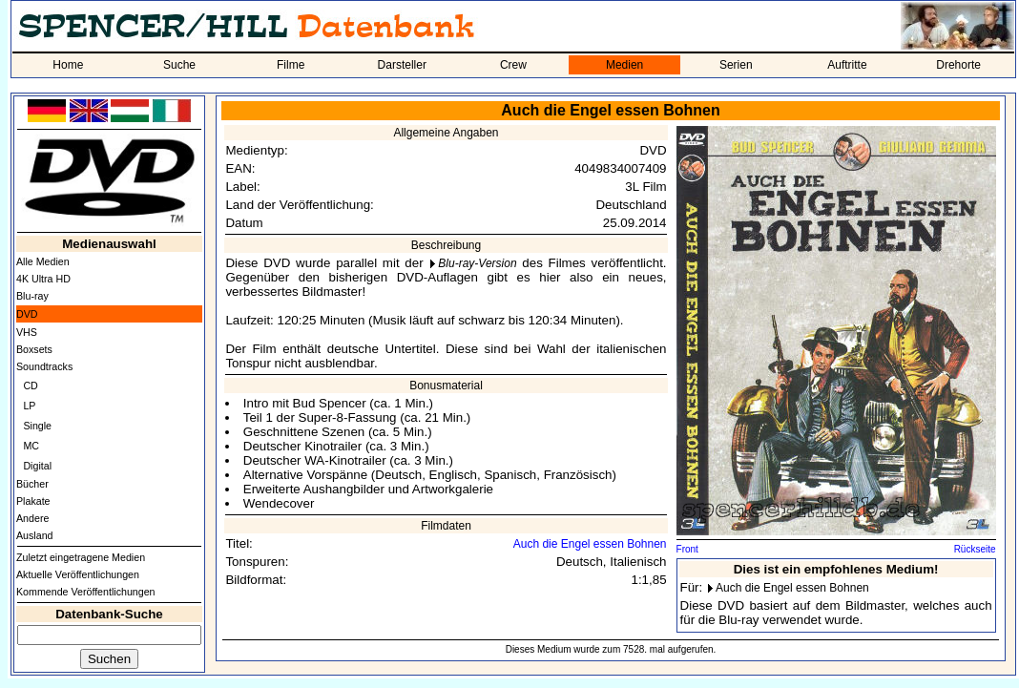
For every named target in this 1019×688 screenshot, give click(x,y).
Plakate (33, 501)
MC (31, 445)
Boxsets (34, 349)
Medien (624, 65)
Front (687, 549)
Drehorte (958, 65)
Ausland (34, 535)
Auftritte (846, 65)
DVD (27, 314)
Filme (290, 65)
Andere (32, 518)
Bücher (32, 484)
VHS (26, 332)
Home (67, 65)
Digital (37, 465)
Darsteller (402, 65)
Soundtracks (44, 366)
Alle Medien (43, 261)
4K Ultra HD (43, 278)
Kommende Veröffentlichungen (86, 591)
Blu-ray (32, 296)
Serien (736, 65)
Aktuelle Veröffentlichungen (77, 574)
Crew (513, 65)
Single (37, 425)
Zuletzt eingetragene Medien (80, 557)
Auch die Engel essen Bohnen (590, 544)
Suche (179, 65)
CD (30, 385)
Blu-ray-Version (477, 263)
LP (29, 405)
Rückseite (975, 549)
